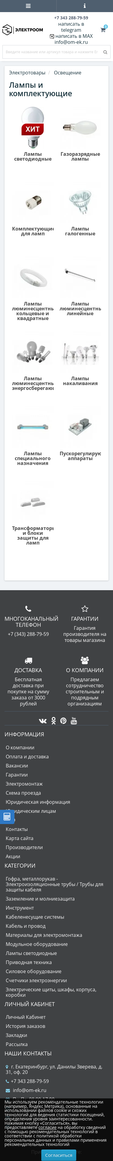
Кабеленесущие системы (35, 917)
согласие (47, 1127)
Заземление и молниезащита (40, 898)
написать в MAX (74, 36)
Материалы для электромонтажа (44, 935)
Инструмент (20, 907)
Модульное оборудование (37, 944)
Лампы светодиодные (31, 953)
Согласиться (58, 1155)
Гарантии (17, 774)
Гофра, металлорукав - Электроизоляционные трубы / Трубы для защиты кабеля (54, 884)
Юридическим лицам (31, 811)
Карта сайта (19, 838)
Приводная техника (29, 962)
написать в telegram (71, 27)
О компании (20, 747)
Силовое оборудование (33, 971)
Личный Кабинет (26, 1017)
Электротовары (27, 72)
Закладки (16, 1035)
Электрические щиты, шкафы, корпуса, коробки (51, 992)
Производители (24, 847)
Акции (13, 856)
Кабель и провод (26, 926)
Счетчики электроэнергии (36, 980)
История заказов (25, 1026)
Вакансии (17, 765)
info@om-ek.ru (71, 42)
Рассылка (17, 1044)
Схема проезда (23, 793)
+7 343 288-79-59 (27, 1081)
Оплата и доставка (27, 756)
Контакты (17, 829)
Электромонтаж (24, 783)
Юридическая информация (38, 802)
